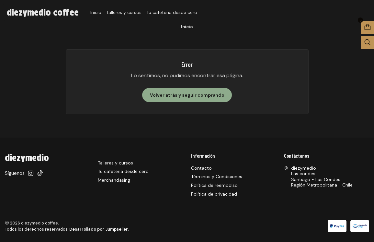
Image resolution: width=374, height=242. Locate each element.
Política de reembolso (214, 185)
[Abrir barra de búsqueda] (367, 42)
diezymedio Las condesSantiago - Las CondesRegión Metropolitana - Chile (318, 176)
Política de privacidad (214, 194)
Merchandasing (114, 180)
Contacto (201, 168)
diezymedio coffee (43, 12)
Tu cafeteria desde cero (171, 12)
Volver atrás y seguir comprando (187, 95)
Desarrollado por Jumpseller (98, 229)
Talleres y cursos (124, 12)
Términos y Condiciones (216, 176)
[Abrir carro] (367, 27)
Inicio (95, 12)
